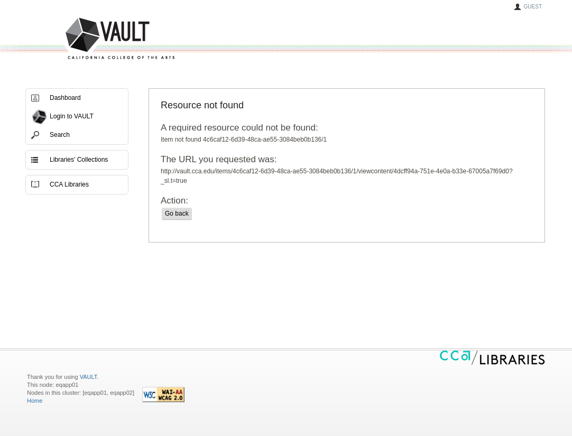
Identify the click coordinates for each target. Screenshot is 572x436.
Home (34, 400)
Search (60, 134)
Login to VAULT (72, 116)
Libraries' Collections (79, 159)
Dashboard (65, 97)
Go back (177, 213)
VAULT (80, 39)
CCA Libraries (69, 184)
